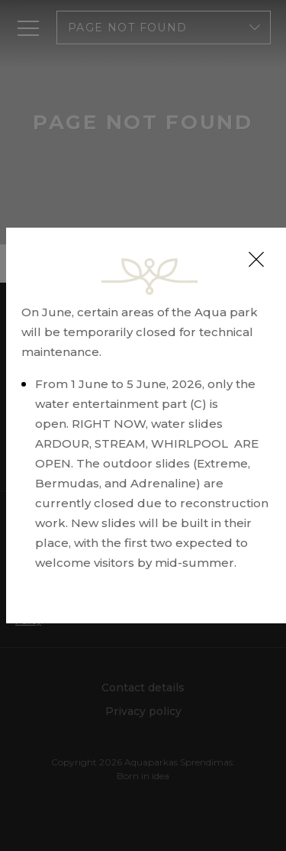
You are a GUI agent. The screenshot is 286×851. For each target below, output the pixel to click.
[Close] (256, 260)
